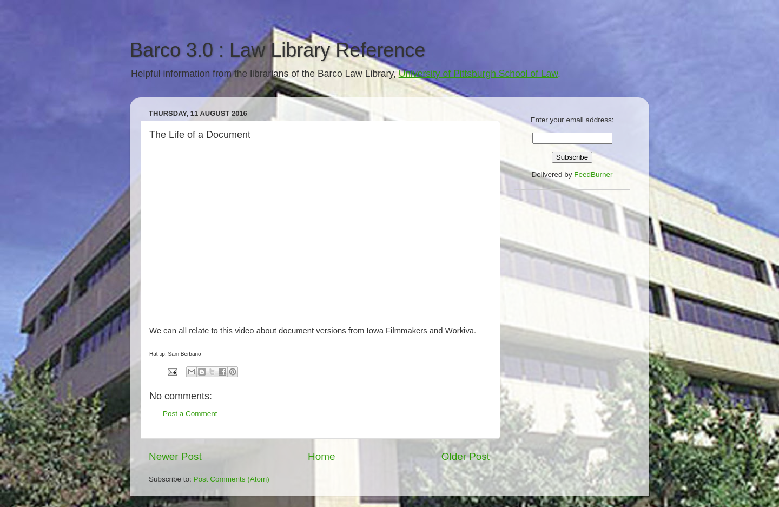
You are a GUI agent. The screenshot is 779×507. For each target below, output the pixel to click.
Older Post (465, 456)
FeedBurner (593, 174)
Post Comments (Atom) (231, 479)
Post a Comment (190, 414)
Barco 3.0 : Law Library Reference (277, 50)
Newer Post (175, 456)
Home (321, 456)
